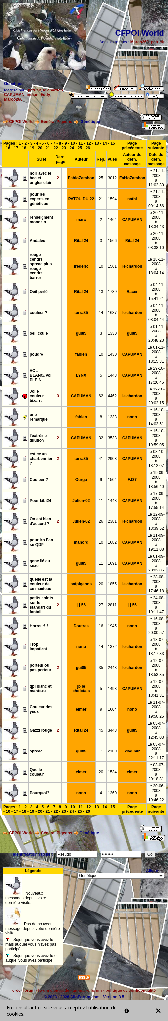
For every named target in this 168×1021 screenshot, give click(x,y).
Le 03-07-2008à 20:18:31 (156, 772)
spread (36, 751)
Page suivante (156, 145)
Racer (132, 291)
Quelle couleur (37, 772)
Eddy (45, 94)
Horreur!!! (39, 626)
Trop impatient (38, 646)
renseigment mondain (41, 219)
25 (80, 148)
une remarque (39, 417)
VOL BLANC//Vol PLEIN (40, 375)
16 (8, 148)
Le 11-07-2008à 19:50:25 (156, 709)
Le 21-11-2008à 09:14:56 (156, 199)
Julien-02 (81, 500)
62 (101, 396)
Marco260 (139, 42)
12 (88, 143)
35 (101, 667)
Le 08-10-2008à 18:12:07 (156, 459)
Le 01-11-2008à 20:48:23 (156, 333)
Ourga (81, 479)
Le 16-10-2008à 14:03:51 (156, 417)
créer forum (23, 990)
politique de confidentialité (130, 990)
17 (16, 148)
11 (80, 143)
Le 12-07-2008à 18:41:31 (156, 688)
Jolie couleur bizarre (37, 396)
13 (96, 143)
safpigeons (81, 584)
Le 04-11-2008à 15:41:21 (156, 291)
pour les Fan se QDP (41, 542)
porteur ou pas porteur (40, 667)
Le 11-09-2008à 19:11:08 (156, 542)
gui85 (81, 333)
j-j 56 (81, 605)
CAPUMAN (14, 94)
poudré (36, 354)
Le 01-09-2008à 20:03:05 (156, 563)
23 (64, 148)
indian (32, 94)
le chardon (53, 90)
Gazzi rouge (41, 730)
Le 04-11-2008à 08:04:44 (156, 312)
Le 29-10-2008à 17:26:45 (156, 375)
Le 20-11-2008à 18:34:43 (156, 219)
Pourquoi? (39, 793)
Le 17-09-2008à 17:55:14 (156, 500)
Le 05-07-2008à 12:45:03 (156, 730)
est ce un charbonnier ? (41, 459)
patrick (157, 42)
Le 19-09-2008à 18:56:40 (156, 479)
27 (101, 605)
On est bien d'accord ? (40, 521)
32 (101, 438)
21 (48, 148)
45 (101, 730)
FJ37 (132, 479)
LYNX (81, 375)
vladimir (132, 751)
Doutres (81, 626)
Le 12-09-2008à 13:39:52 (156, 521)
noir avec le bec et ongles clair (41, 178)
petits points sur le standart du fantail (41, 605)
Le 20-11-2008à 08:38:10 (156, 240)
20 (40, 148)
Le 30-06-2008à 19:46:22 (156, 793)
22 (56, 148)
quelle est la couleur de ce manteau (41, 584)
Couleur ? (39, 479)
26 (88, 148)
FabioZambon (81, 178)
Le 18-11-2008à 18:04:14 (156, 266)
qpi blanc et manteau (41, 688)
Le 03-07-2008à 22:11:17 (156, 751)
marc (81, 219)
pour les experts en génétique (39, 199)
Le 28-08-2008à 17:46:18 (156, 584)
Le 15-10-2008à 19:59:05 (156, 438)
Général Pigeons (56, 121)
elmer (81, 709)
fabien (81, 354)
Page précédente (132, 145)
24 (72, 148)
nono (132, 417)
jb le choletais (81, 688)
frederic (81, 266)
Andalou (37, 240)
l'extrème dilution (38, 438)
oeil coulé (39, 333)
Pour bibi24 (40, 500)
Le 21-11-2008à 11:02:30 (156, 178)
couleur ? (38, 312)
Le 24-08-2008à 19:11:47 (156, 605)
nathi (132, 199)
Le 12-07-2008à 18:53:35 (156, 667)
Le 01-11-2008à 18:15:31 (156, 354)
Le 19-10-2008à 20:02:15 (156, 396)
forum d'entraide (53, 990)
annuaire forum (87, 990)
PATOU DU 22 (81, 199)
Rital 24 (81, 240)
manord (81, 542)
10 (72, 143)
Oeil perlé (39, 291)
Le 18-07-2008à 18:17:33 (156, 646)
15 (112, 143)
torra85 (81, 312)
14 (104, 143)
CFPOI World (21, 121)
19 (32, 148)
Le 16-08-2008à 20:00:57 (156, 626)
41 (101, 458)
